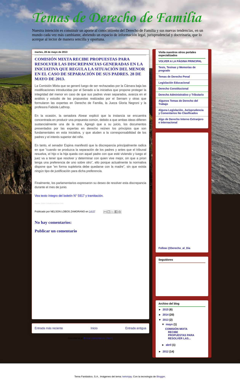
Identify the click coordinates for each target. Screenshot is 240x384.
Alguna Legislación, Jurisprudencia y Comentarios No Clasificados (181, 112)
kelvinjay (127, 376)
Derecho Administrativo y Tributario (181, 94)
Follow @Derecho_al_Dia (174, 248)
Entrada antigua (135, 328)
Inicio (94, 328)
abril (169, 344)
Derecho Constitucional (173, 88)
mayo (169, 324)
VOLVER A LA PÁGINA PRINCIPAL (180, 61)
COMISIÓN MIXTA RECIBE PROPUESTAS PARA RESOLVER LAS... (179, 333)
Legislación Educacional (174, 82)
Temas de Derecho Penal (174, 76)
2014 (166, 314)
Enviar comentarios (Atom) (98, 338)
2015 (166, 309)
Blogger (161, 376)
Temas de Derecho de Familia (116, 18)
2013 (166, 319)
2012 (166, 351)
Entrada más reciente (49, 328)
